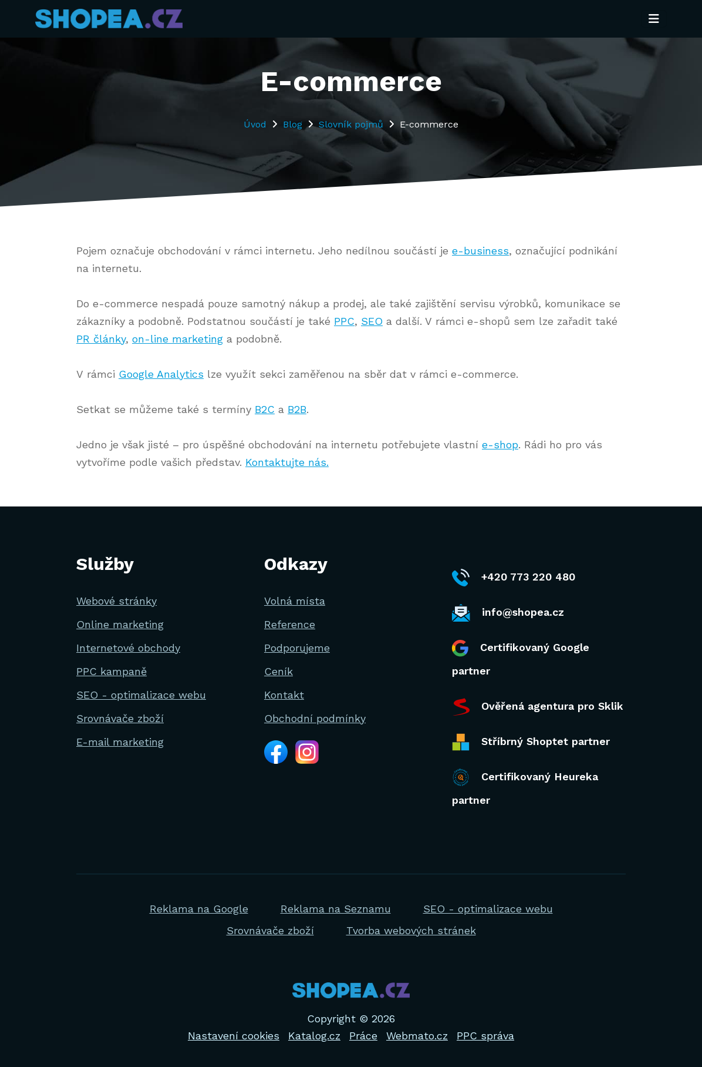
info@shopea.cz (508, 613)
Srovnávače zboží (120, 718)
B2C (265, 409)
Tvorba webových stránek (411, 930)
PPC (344, 321)
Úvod (255, 124)
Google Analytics (161, 374)
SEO (372, 321)
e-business (480, 250)
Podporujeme (297, 648)
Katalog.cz (314, 1035)
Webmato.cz (417, 1035)
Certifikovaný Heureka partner (525, 787)
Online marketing (120, 624)
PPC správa (485, 1035)
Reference (289, 624)
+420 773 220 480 (513, 577)
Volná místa (294, 601)
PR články (101, 339)
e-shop (500, 444)
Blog (292, 124)
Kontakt (284, 695)
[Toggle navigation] (654, 19)
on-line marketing (177, 339)
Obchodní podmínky (315, 718)
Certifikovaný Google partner (520, 658)
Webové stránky (116, 601)
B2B (297, 409)
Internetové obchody (128, 648)
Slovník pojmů (351, 124)
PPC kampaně (111, 671)
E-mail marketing (120, 742)
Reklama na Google (199, 908)
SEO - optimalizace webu (141, 695)
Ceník (278, 671)
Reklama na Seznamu (336, 908)
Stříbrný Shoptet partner (531, 742)
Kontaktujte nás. (287, 462)
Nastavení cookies (233, 1035)
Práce (363, 1035)
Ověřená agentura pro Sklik (537, 707)
